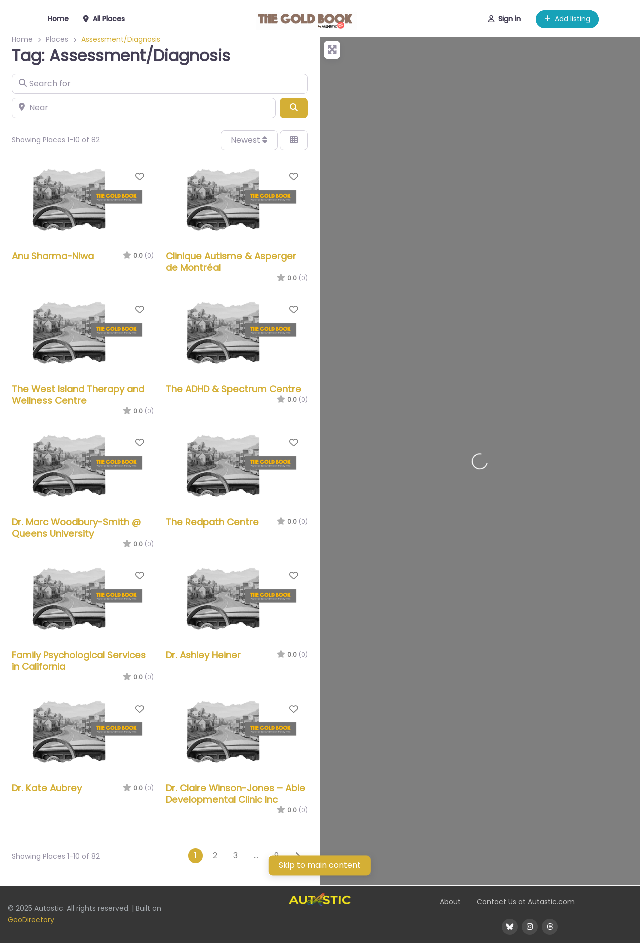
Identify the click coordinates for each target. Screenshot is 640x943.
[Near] (144, 108)
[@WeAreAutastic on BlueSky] (510, 927)
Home (22, 39)
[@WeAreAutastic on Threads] (550, 927)
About (450, 902)
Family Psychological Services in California (79, 661)
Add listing (567, 19)
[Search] (294, 108)
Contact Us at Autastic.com (526, 902)
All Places (104, 19)
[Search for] (160, 84)
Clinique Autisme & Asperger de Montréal (231, 262)
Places (57, 39)
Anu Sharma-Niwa (53, 256)
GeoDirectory (31, 920)
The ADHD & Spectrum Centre (234, 389)
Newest (249, 140)
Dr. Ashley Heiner (203, 655)
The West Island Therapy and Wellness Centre (78, 395)
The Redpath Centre (212, 522)
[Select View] (294, 140)
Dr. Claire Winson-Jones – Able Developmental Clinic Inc (236, 794)
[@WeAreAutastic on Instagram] (530, 927)
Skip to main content (320, 865)
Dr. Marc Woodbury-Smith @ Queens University (76, 528)
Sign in (504, 19)
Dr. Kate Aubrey (47, 788)
